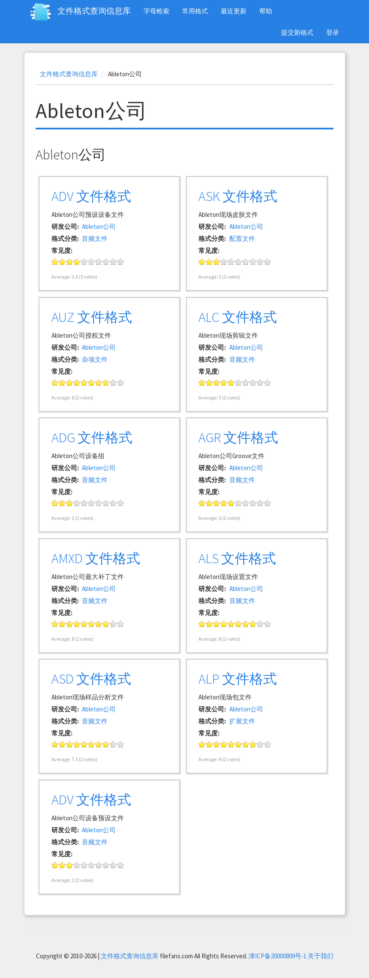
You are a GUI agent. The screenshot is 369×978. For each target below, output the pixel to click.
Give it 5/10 (84, 261)
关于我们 (320, 956)
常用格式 (195, 11)
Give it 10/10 (120, 261)
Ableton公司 (99, 226)
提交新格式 (297, 32)
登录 (332, 32)
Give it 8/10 (106, 261)
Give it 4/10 (77, 261)
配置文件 (242, 238)
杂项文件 (95, 359)
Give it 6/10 (91, 261)
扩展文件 (242, 721)
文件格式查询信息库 (94, 11)
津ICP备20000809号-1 (277, 956)
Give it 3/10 (69, 261)
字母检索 (156, 11)
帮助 (265, 11)
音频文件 (95, 238)
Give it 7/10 (98, 261)
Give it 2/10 (62, 261)
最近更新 (233, 11)
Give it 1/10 (55, 261)
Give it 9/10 (113, 261)
